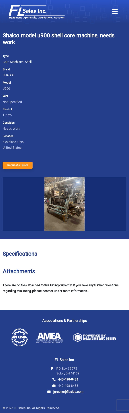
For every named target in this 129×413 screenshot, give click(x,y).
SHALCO (8, 75)
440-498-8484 (68, 379)
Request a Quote (17, 165)
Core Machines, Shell (17, 62)
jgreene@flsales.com (68, 392)
